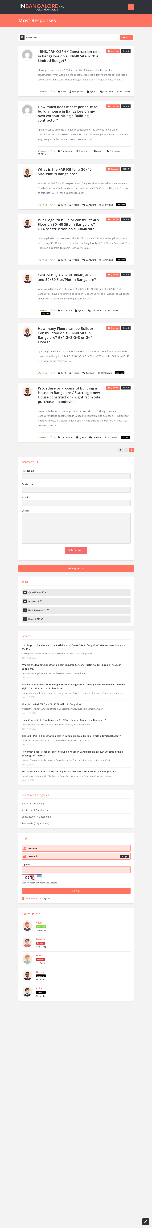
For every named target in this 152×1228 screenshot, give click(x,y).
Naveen (40, 972)
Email (25, 497)
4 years (93, 91)
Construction (67, 151)
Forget (124, 856)
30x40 (63, 91)
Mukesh (40, 939)
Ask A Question (76, 568)
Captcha (27, 864)
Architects (35, 810)
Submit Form (76, 550)
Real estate (66, 310)
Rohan (39, 988)
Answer (88, 372)
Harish (39, 955)
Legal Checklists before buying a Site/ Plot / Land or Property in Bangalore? (64, 720)
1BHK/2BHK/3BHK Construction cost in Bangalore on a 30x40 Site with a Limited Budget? (71, 735)
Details (25, 510)
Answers (106, 91)
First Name (28, 470)
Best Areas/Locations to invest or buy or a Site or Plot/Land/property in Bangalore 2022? (71, 771)
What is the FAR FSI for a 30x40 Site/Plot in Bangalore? (52, 704)
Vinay (39, 922)
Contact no (28, 484)
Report (126, 51)
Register (46, 898)
